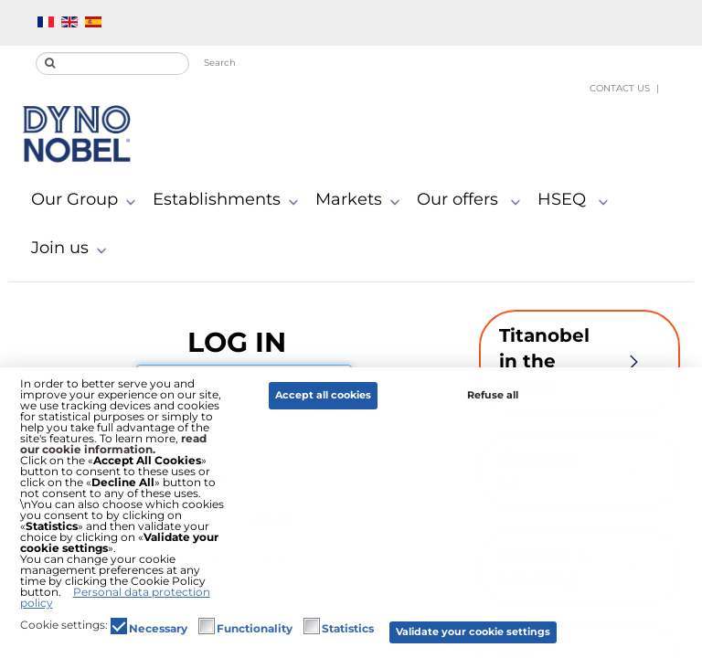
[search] (112, 63)
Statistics (348, 628)
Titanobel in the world (579, 361)
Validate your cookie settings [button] (473, 632)
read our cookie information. (113, 443)
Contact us (620, 88)
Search (220, 63)
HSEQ (576, 200)
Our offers (472, 200)
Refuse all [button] (492, 395)
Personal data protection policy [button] (115, 597)
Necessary (158, 628)
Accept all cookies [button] (323, 395)
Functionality (254, 628)
